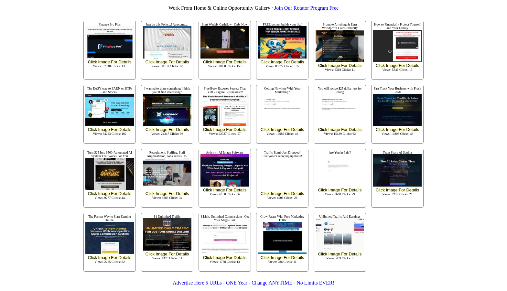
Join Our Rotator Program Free (306, 8)
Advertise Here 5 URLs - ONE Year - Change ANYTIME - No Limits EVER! (253, 283)
